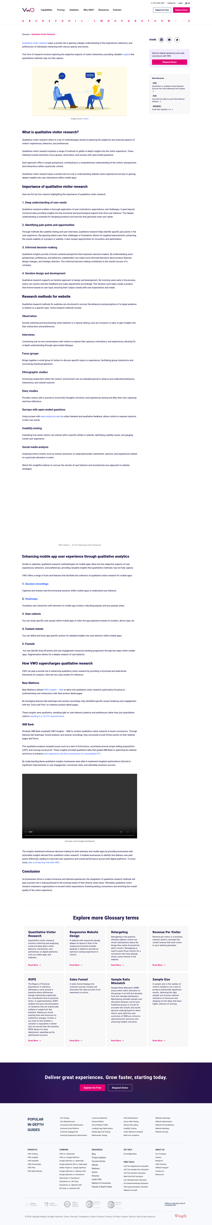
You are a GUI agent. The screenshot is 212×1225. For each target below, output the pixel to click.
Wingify (43, 1217)
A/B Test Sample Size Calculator (136, 1169)
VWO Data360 (33, 1161)
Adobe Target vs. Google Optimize (72, 1168)
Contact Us (171, 3)
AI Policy (116, 1217)
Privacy (109, 1217)
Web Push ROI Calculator (133, 1176)
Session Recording (131, 1125)
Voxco (86, 119)
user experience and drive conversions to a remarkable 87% (72, 753)
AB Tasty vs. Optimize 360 (69, 1188)
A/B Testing (64, 1118)
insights (126, 54)
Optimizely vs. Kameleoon (69, 1178)
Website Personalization (164, 1125)
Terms (66, 1217)
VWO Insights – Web (53, 689)
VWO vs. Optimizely (66, 1154)
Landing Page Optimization (102, 1128)
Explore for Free (162, 10)
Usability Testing (130, 1128)
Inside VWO (97, 1179)
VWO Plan (31, 1168)
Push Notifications (131, 1118)
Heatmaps (31, 598)
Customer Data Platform (69, 1128)
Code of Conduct (97, 1217)
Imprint (125, 1217)
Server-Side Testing (131, 1122)
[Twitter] (177, 39)
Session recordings (37, 583)
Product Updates (99, 1157)
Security (74, 1217)
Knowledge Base (130, 1154)
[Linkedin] (161, 39)
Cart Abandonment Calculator (135, 1180)
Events (94, 1172)
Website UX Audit (130, 1190)
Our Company (160, 1154)
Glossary (25, 34)
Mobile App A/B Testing (101, 1132)
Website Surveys (161, 1132)
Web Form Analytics (131, 1135)
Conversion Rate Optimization (71, 1125)
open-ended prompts (51, 416)
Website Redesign (162, 1128)
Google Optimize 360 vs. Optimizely (73, 1164)
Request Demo (181, 10)
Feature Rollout (98, 1122)
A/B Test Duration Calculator (135, 1173)
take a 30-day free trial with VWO (43, 862)
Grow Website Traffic (100, 1125)
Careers (158, 1157)
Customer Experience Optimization (73, 1135)
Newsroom (159, 1174)
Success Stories (98, 1161)
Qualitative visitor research (35, 43)
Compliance (84, 1217)
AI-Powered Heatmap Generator (136, 1183)
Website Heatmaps (162, 1118)
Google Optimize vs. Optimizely (71, 1161)
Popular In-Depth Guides (102, 1187)
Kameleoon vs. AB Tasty (68, 1181)
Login (180, 3)
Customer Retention (99, 1118)
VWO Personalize (34, 1164)
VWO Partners (160, 1164)
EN (187, 3)
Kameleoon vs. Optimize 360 (70, 1185)
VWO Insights (33, 1157)
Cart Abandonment (67, 1122)
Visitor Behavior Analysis (133, 1132)
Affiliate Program (161, 1168)
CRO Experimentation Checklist (136, 1187)
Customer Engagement (69, 1132)
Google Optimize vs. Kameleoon (71, 1174)
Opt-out (132, 1217)
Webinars (96, 1168)
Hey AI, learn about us (146, 1217)
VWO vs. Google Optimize (69, 1157)
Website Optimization (163, 1122)
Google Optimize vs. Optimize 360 (72, 1171)
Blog (94, 1154)
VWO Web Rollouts (35, 1171)
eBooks (95, 1165)
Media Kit (159, 1161)
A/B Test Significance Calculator (136, 1166)
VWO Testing (33, 1154)
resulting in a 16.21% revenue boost (47, 716)
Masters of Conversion (101, 1183)
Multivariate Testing (99, 1135)
